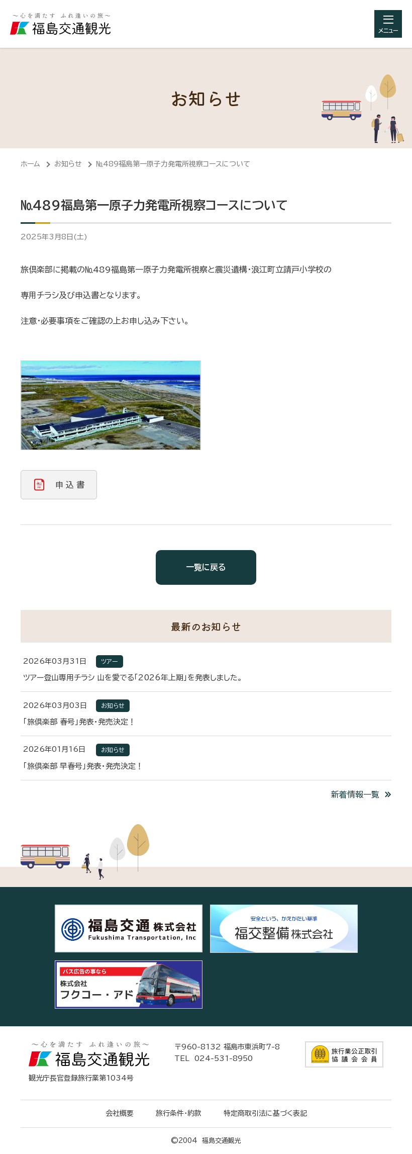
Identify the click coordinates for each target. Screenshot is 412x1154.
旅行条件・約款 (178, 1113)
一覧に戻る (206, 567)
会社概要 (120, 1113)
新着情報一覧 (355, 794)
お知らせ (68, 163)
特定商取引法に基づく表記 (265, 1113)
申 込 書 (69, 485)
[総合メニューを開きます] (388, 24)
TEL (213, 1058)
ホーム (30, 163)
